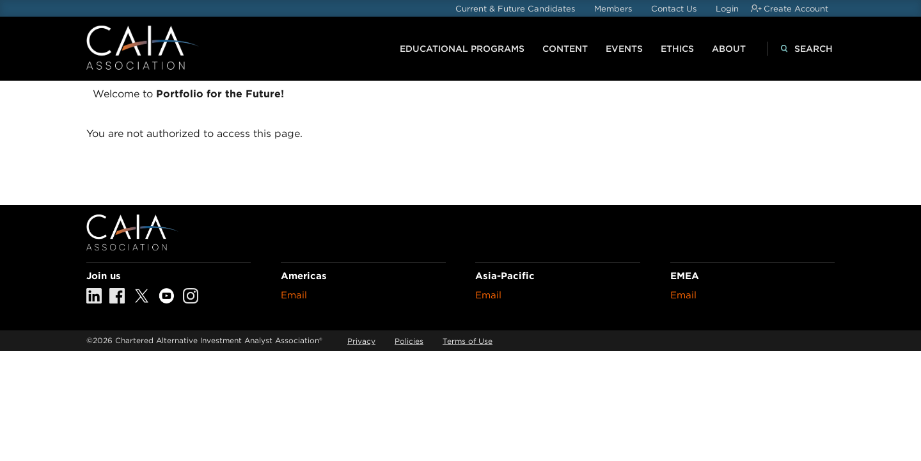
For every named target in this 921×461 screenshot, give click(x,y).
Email (294, 295)
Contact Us (674, 8)
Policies (409, 341)
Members (613, 8)
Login (727, 8)
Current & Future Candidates (515, 8)
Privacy (361, 341)
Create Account (796, 8)
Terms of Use (467, 341)
